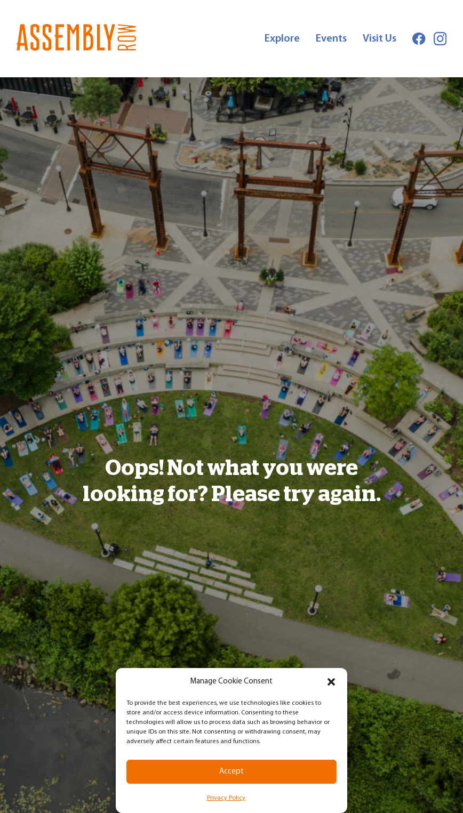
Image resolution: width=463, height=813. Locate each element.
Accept (231, 772)
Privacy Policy (226, 798)
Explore (282, 39)
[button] (331, 682)
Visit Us (379, 39)
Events (331, 39)
